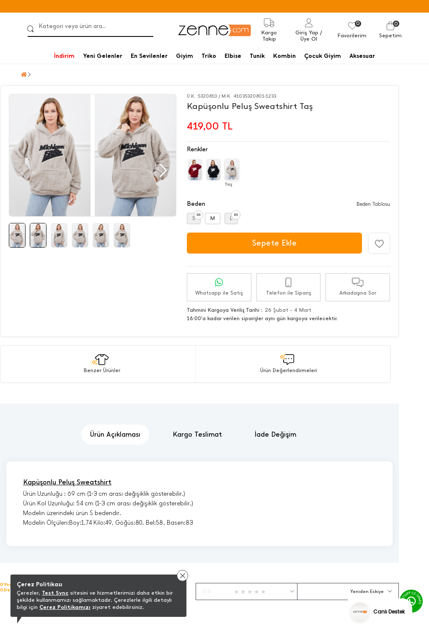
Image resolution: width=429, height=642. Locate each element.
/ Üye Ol (311, 35)
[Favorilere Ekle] (379, 243)
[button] (162, 170)
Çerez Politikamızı (64, 607)
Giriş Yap (306, 32)
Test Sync (55, 593)
